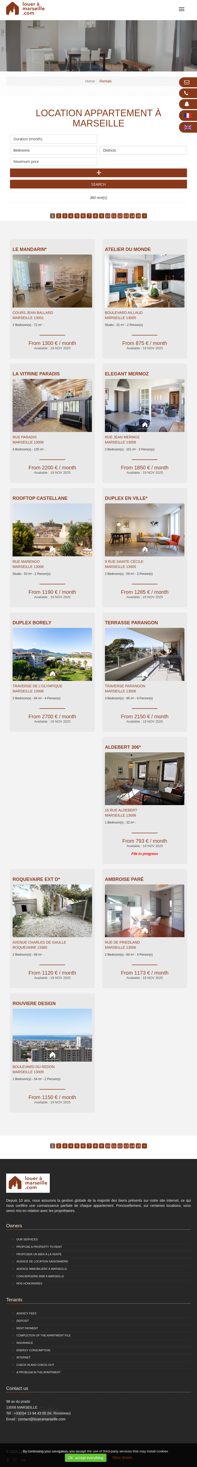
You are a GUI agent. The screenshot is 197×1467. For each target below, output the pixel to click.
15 (138, 216)
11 (114, 216)
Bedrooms (53, 149)
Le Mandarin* (30, 249)
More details (122, 1457)
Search (98, 184)
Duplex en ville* (126, 498)
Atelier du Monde (128, 249)
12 (120, 216)
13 (126, 216)
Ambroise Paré (124, 879)
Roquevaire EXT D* (36, 879)
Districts (143, 149)
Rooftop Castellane (40, 498)
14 (132, 216)
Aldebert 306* (123, 747)
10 (108, 216)
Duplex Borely (32, 622)
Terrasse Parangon (131, 622)
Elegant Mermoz (127, 373)
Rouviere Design (34, 1003)
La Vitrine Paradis (36, 373)
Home (90, 81)
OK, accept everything (85, 1458)
